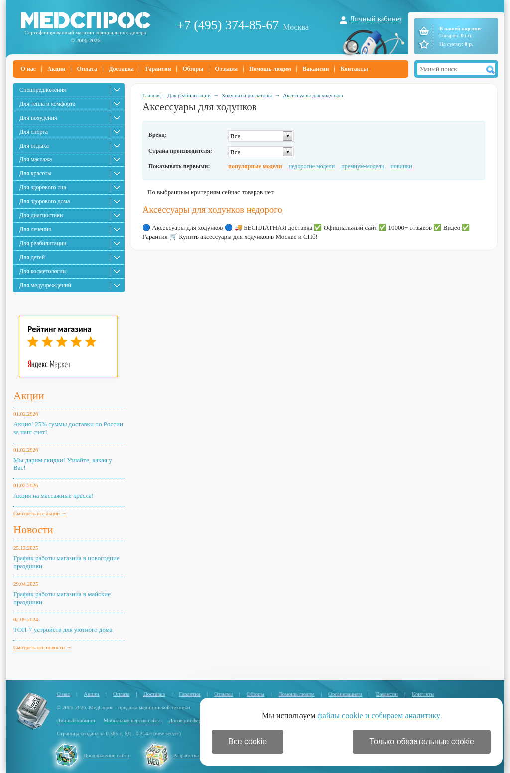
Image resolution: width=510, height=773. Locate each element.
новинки (401, 166)
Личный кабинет (376, 19)
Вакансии (316, 68)
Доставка (121, 68)
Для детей (32, 257)
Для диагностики (41, 215)
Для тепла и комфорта (47, 103)
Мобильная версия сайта (132, 720)
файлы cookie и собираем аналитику (378, 715)
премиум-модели (362, 166)
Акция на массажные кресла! (53, 495)
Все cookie (247, 741)
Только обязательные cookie (421, 741)
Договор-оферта (187, 720)
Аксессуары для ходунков (313, 95)
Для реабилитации (42, 243)
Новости (33, 529)
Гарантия (158, 68)
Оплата (87, 68)
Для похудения (38, 117)
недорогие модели (312, 166)
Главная (151, 95)
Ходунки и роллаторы (247, 95)
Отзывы (226, 68)
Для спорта (33, 131)
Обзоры (192, 68)
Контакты (354, 68)
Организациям (345, 694)
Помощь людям (270, 68)
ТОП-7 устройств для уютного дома (63, 629)
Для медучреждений (45, 285)
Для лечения (35, 229)
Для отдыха (34, 145)
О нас (28, 68)
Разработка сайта (193, 755)
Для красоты (35, 173)
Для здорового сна (42, 187)
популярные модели (255, 166)
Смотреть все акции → (40, 513)
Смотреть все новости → (42, 647)
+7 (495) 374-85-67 (228, 25)
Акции (56, 68)
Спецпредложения (42, 89)
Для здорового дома (44, 201)
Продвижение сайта (106, 755)
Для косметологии (42, 271)
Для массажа (35, 159)
